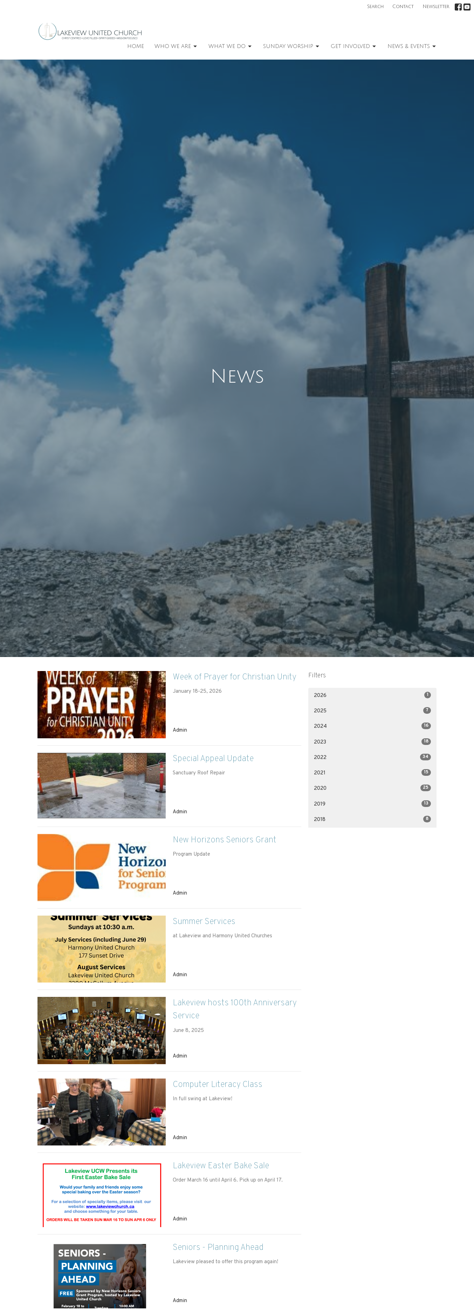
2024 (372, 726)
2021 (372, 772)
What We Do (230, 46)
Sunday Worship (291, 46)
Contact (403, 6)
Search (375, 6)
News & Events (412, 46)
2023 (372, 742)
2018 (372, 819)
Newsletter (436, 6)
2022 (372, 757)
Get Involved (354, 46)
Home (135, 46)
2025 (372, 710)
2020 (372, 788)
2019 (372, 804)
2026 (372, 695)
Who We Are (176, 46)
